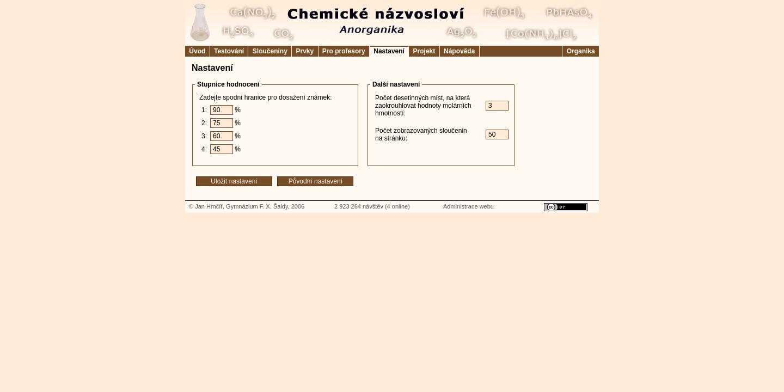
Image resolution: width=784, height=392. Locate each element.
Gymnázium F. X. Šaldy (257, 206)
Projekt (424, 51)
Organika (581, 51)
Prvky (304, 51)
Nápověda (459, 51)
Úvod (197, 51)
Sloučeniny (269, 51)
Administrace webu (468, 206)
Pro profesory (344, 51)
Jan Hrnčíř (209, 206)
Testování (229, 51)
